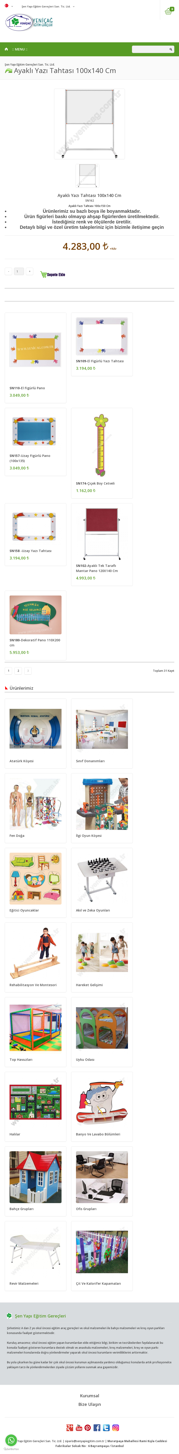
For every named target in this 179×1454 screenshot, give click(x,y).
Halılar (15, 1134)
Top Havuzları (21, 1059)
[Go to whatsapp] (11, 1440)
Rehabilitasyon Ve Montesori (33, 985)
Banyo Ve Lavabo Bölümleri (98, 1134)
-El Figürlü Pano (27, 388)
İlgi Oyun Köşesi (89, 835)
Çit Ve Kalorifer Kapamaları (98, 1283)
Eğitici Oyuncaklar (24, 910)
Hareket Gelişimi (89, 985)
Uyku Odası (85, 1059)
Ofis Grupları (86, 1209)
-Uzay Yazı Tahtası (31, 551)
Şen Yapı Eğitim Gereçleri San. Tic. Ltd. (46, 6)
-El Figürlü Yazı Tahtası (100, 361)
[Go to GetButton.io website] (11, 1449)
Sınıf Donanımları (90, 761)
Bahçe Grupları (22, 1209)
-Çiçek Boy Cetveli (95, 483)
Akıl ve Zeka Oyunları (93, 910)
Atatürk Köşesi (22, 761)
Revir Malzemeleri (24, 1283)
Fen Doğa (17, 835)
